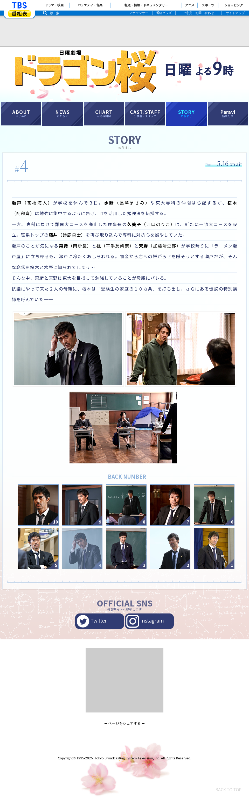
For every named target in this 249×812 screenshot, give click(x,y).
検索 (56, 13)
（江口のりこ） (153, 230)
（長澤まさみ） (122, 207)
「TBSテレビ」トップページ (19, 5)
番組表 (19, 13)
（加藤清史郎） (166, 253)
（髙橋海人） (31, 207)
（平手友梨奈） (119, 253)
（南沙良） (78, 253)
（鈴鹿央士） (75, 241)
